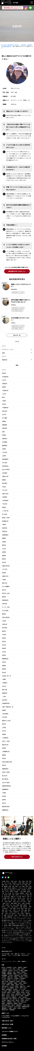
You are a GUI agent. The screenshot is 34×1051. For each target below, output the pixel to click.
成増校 (4, 552)
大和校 (4, 621)
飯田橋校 (4, 445)
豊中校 (4, 724)
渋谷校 (4, 487)
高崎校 (4, 387)
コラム (9, 955)
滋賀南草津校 (6, 703)
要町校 (4, 545)
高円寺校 (4, 528)
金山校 (4, 672)
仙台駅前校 (5, 377)
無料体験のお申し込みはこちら (17, 271)
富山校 (4, 641)
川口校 (4, 394)
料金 (12, 954)
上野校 (4, 456)
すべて (4, 346)
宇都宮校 (4, 383)
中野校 (4, 524)
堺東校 (4, 734)
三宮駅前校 (5, 738)
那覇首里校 (5, 810)
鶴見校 (4, 614)
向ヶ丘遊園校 (6, 586)
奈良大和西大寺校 (7, 762)
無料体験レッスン (7, 1028)
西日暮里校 (5, 459)
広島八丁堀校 (6, 772)
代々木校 (4, 490)
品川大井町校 (6, 469)
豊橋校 (4, 665)
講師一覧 (17, 954)
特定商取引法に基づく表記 (9, 1038)
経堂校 (4, 507)
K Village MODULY (6, 1017)
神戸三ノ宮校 (6, 741)
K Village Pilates (25, 1015)
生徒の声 (4, 955)
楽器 (19, 961)
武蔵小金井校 (6, 566)
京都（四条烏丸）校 (7, 707)
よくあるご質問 (16, 955)
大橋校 (4, 793)
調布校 (4, 559)
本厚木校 (4, 624)
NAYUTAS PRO (25, 955)
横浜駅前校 (5, 600)
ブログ (28, 954)
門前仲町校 (5, 466)
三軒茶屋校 (5, 500)
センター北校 (6, 607)
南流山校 (4, 411)
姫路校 (4, 755)
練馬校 (4, 555)
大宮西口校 (5, 390)
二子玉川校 (5, 511)
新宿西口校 (5, 521)
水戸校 (4, 380)
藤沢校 (4, 631)
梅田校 (4, 710)
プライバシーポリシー (8, 1042)
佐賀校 (4, 796)
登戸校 (4, 590)
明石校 (4, 758)
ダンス (4, 356)
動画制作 (24, 961)
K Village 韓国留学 (15, 1015)
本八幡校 (4, 418)
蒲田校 (4, 480)
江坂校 (4, 727)
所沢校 (4, 404)
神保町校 (4, 438)
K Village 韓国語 (5, 1015)
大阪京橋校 (5, 714)
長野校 (4, 648)
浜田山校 (4, 531)
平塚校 (4, 634)
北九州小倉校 (6, 782)
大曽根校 (4, 683)
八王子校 (4, 569)
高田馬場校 (5, 535)
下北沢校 (4, 504)
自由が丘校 (5, 493)
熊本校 (4, 803)
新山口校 (4, 775)
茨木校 (4, 731)
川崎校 (4, 579)
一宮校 (4, 696)
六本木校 (4, 452)
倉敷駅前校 (5, 769)
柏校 (3, 432)
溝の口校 (4, 583)
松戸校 (4, 414)
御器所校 (4, 693)
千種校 (4, 679)
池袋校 (4, 542)
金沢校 (4, 645)
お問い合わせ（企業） (8, 1024)
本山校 (4, 686)
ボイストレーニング (6, 961)
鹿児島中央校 (6, 806)
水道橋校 (4, 442)
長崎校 (4, 800)
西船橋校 (4, 425)
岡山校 (4, 765)
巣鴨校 (4, 538)
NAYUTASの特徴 (5, 954)
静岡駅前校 (5, 659)
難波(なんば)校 (6, 720)
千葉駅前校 (5, 407)
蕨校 (3, 397)
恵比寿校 (4, 483)
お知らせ (23, 954)
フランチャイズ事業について (10, 1031)
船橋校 (4, 421)
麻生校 (4, 373)
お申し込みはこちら (17, 857)
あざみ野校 (5, 610)
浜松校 (4, 662)
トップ (3, 948)
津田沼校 (4, 428)
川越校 (4, 401)
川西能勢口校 (6, 751)
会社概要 (4, 1046)
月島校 (4, 449)
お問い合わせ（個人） (8, 1021)
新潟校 (4, 638)
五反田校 (4, 473)
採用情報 (4, 1035)
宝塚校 (4, 748)
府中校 (4, 562)
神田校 (4, 435)
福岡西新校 (5, 789)
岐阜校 (4, 655)
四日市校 (4, 700)
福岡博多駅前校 (6, 786)
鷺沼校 (4, 597)
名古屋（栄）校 (6, 676)
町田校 (4, 573)
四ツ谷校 (4, 514)
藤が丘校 (4, 689)
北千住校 (4, 462)
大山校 (4, 548)
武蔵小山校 (5, 476)
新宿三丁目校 (6, 517)
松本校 (4, 652)
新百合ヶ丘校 (6, 593)
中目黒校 (4, 497)
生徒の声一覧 (16, 335)
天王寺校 (4, 717)
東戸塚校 (4, 628)
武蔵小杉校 (5, 576)
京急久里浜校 (6, 617)
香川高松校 (5, 779)
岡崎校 (4, 669)
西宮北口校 (5, 744)
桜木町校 (4, 604)
